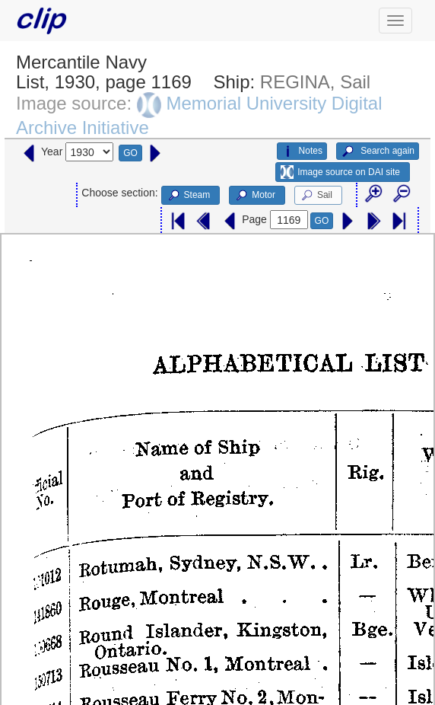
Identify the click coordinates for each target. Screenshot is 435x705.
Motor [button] (254, 196)
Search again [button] (377, 151)
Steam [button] (189, 196)
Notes (301, 151)
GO (130, 153)
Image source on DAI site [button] (340, 172)
